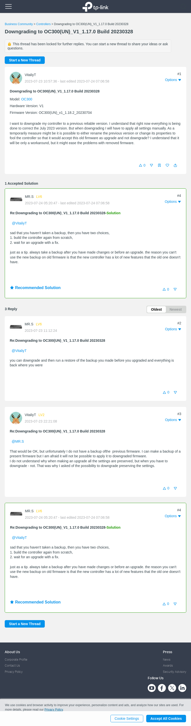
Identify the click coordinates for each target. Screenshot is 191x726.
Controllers (43, 24)
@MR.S (18, 441)
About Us (12, 652)
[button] (175, 165)
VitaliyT (30, 75)
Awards (168, 665)
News (166, 659)
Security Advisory (174, 672)
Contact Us (12, 665)
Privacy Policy (14, 672)
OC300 (26, 99)
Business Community (19, 24)
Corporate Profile (16, 659)
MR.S (29, 197)
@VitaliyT (19, 223)
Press (167, 652)
